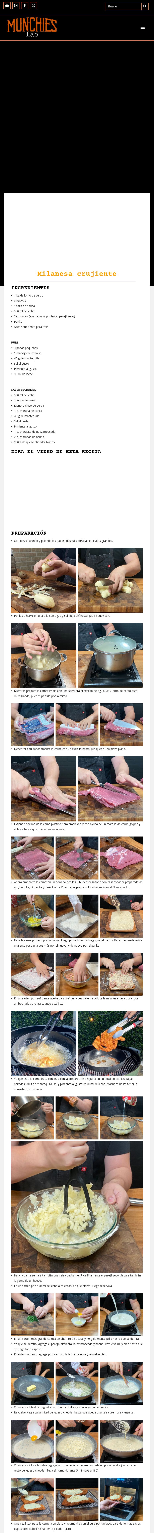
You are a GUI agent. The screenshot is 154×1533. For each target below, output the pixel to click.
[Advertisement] (77, 163)
